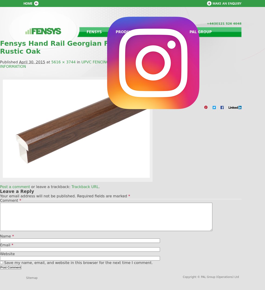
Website (7, 259)
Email (6, 250)
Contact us (163, 32)
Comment (10, 200)
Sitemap (32, 283)
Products (126, 32)
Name (7, 242)
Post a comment (15, 187)
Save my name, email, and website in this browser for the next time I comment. (78, 268)
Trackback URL (85, 187)
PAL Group (200, 32)
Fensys (94, 32)
